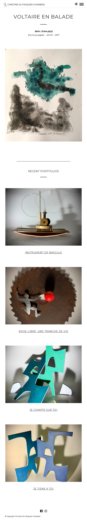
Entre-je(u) (47, 31)
